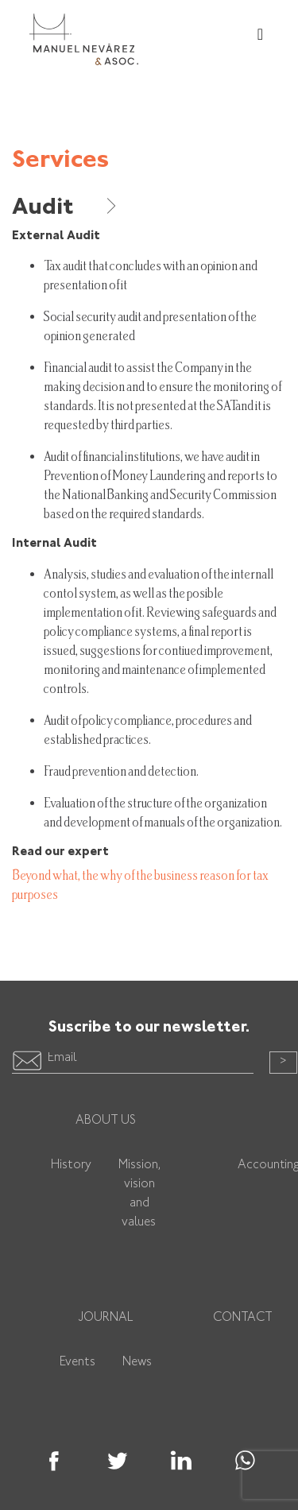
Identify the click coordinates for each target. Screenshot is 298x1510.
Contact (243, 1318)
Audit (65, 208)
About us (105, 1121)
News (137, 1363)
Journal (106, 1318)
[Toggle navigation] (260, 35)
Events (77, 1363)
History (71, 1165)
